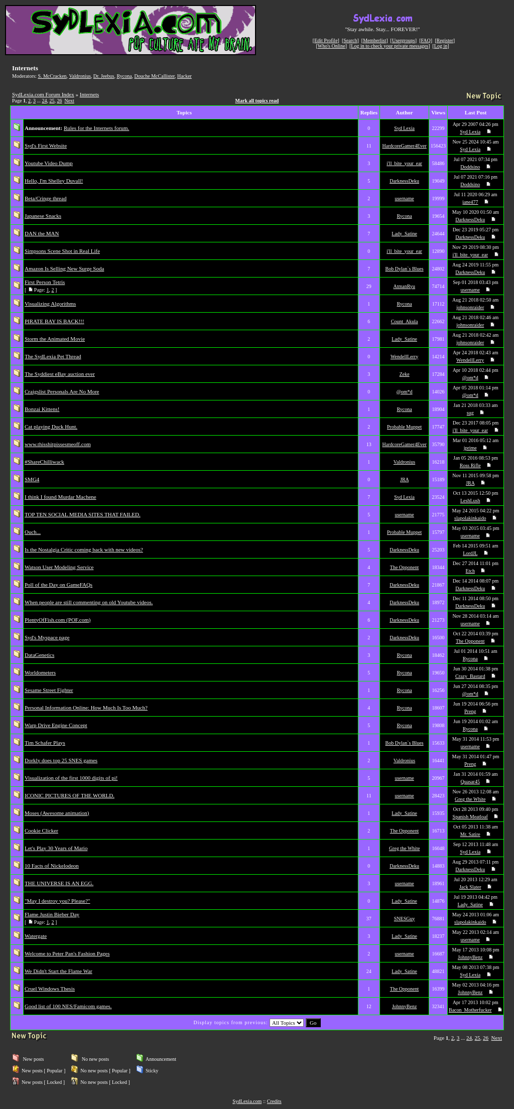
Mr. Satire (470, 834)
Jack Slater (470, 887)
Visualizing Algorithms (50, 304)
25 (51, 100)
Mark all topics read (257, 100)
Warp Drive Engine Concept (56, 725)
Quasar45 (470, 781)
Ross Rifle (470, 465)
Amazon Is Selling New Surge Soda (64, 268)
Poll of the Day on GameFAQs (58, 585)
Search (350, 40)
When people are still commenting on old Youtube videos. (89, 602)
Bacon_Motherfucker (470, 1010)
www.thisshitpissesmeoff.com (58, 444)
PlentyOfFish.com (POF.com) (57, 620)
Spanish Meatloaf (470, 816)
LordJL (470, 553)
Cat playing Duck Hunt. (51, 427)
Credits (274, 1101)
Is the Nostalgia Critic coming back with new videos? (84, 549)
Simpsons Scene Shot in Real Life (62, 251)
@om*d (470, 377)
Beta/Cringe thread (45, 198)
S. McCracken (52, 76)
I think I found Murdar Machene (60, 497)
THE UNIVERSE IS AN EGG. (59, 883)
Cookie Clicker (41, 830)
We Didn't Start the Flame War (58, 971)
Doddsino (470, 167)
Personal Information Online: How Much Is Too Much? (86, 708)
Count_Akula (404, 321)
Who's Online (331, 46)
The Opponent (404, 567)
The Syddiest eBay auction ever (60, 374)
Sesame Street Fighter (49, 690)
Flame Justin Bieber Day (52, 914)
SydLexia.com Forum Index (43, 94)
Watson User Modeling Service (59, 567)
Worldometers (40, 672)
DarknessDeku (404, 181)
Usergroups (403, 40)
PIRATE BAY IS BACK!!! (54, 321)
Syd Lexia (404, 128)
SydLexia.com (247, 1101)
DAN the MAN (42, 233)
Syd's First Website (46, 146)
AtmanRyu (405, 286)
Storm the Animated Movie (55, 339)
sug (470, 412)
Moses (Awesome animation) (57, 813)
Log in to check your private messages (389, 46)
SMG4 (32, 479)
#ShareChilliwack (44, 462)
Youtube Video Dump (49, 163)
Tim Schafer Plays (45, 743)
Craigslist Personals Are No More (62, 391)
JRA (404, 479)
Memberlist (374, 40)
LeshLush (470, 500)
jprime (470, 448)
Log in (440, 46)
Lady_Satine (404, 233)
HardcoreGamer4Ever (404, 146)
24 (44, 100)
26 (59, 100)
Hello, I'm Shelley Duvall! (54, 181)
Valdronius (79, 76)
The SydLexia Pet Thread (53, 356)
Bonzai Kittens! (42, 409)
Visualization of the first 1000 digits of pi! (71, 778)
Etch (470, 571)
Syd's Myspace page (47, 637)
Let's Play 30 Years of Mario (56, 848)
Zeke (405, 374)
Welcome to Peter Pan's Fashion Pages (67, 953)
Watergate (36, 936)
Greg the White (470, 799)
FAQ (426, 40)
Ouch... (33, 532)
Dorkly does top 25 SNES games (61, 760)
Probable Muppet (404, 427)
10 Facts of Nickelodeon (52, 866)
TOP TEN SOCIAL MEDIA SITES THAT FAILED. (83, 514)
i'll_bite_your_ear (404, 163)
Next (69, 100)
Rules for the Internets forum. (96, 128)
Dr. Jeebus (103, 76)
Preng (470, 711)
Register (444, 40)
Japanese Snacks (43, 216)
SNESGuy (404, 918)
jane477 (470, 202)
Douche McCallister (155, 76)
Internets (89, 94)
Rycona (124, 76)
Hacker (184, 76)
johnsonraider (470, 307)
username (404, 198)
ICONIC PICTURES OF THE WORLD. (69, 795)
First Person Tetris (45, 282)
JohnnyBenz (470, 957)
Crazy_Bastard (470, 676)
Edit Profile (325, 40)
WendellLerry (404, 356)
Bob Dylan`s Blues (405, 268)
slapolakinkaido (470, 518)
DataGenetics (39, 655)
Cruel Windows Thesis (50, 989)
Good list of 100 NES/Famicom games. (68, 1006)
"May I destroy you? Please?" (57, 901)
